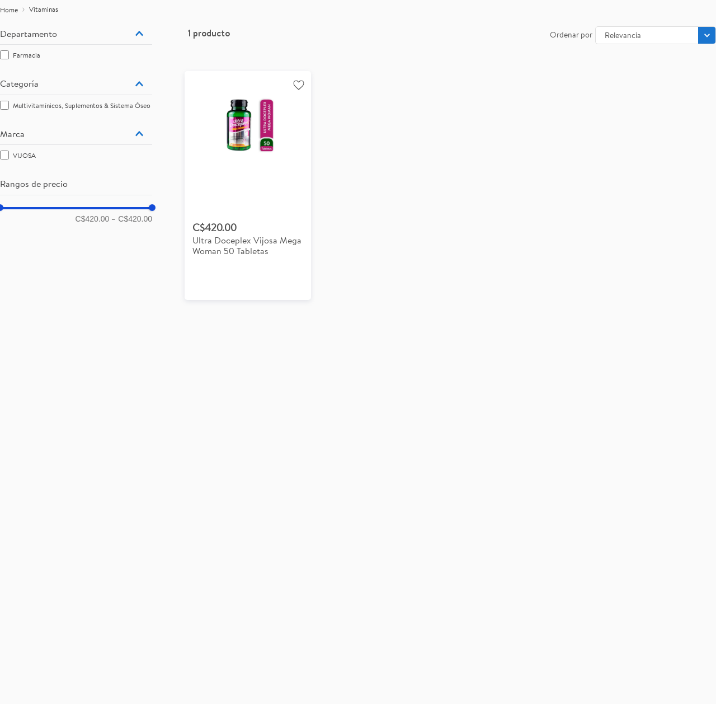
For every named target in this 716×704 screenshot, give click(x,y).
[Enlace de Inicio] (9, 10)
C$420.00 (93, 218)
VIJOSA (24, 155)
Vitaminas (43, 9)
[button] (76, 34)
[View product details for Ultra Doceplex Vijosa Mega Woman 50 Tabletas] (247, 185)
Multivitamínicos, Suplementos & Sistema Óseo (81, 105)
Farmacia (26, 55)
